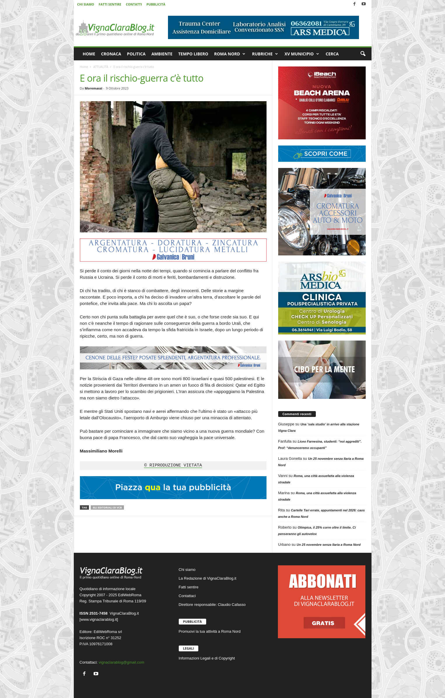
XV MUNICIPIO (302, 54)
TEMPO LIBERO (193, 54)
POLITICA (136, 54)
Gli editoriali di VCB (107, 507)
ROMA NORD (229, 54)
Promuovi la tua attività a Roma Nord (210, 631)
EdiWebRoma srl (108, 631)
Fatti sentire (189, 587)
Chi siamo (187, 569)
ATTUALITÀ (100, 67)
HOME (89, 54)
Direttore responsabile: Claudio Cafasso (212, 604)
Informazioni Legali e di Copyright (207, 658)
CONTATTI (134, 4)
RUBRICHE (265, 54)
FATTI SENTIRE (110, 4)
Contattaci (187, 596)
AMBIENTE (161, 54)
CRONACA (111, 54)
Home (84, 67)
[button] (362, 54)
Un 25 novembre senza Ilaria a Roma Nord (328, 544)
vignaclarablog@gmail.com (121, 662)
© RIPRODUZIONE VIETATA (173, 466)
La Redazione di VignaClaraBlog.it (207, 578)
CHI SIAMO (85, 4)
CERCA (332, 54)
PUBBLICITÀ (155, 4)
